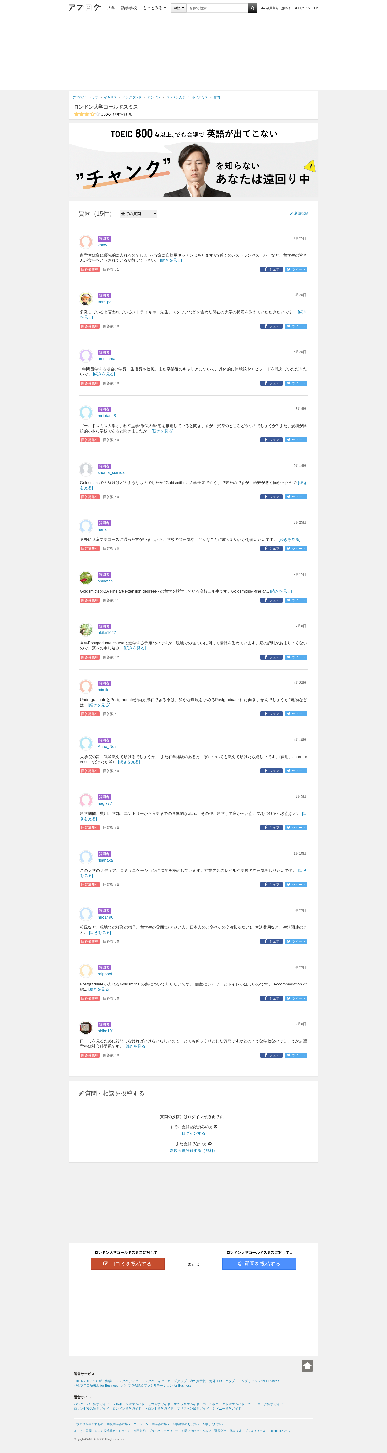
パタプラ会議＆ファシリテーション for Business (156, 1385)
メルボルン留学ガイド (129, 1404)
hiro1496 (105, 917)
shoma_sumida (111, 472)
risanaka (105, 860)
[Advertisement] (193, 52)
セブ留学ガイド (159, 1404)
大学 (111, 8)
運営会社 (220, 1431)
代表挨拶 (235, 1431)
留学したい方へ (212, 1424)
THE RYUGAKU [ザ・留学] (93, 1381)
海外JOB (215, 1381)
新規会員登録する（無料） (193, 1150)
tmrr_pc (104, 302)
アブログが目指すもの (88, 1424)
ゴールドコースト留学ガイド (224, 1404)
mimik (103, 690)
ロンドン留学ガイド (127, 1408)
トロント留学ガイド (159, 1408)
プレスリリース (255, 1431)
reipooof (105, 974)
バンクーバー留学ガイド (91, 1404)
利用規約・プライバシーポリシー (156, 1431)
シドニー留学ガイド (227, 1408)
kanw (102, 245)
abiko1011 (107, 1031)
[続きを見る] (171, 260)
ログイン (303, 8)
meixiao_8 (107, 416)
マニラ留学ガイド (186, 1404)
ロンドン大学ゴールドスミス (106, 107)
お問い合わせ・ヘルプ (196, 1431)
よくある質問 (83, 1431)
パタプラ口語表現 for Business (96, 1385)
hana (102, 529)
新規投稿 (299, 213)
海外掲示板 (198, 1381)
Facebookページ (279, 1431)
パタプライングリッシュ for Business (252, 1381)
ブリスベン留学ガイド (193, 1408)
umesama (106, 359)
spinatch (105, 581)
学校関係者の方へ (118, 1424)
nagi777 (105, 803)
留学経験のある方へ (186, 1424)
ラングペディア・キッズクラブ (164, 1381)
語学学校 (129, 8)
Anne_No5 (107, 746)
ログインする (193, 1133)
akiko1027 (107, 633)
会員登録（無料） (276, 8)
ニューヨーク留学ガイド (265, 1404)
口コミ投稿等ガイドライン (112, 1431)
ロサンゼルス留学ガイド (91, 1408)
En (316, 8)
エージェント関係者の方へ (151, 1424)
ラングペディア (127, 1381)
